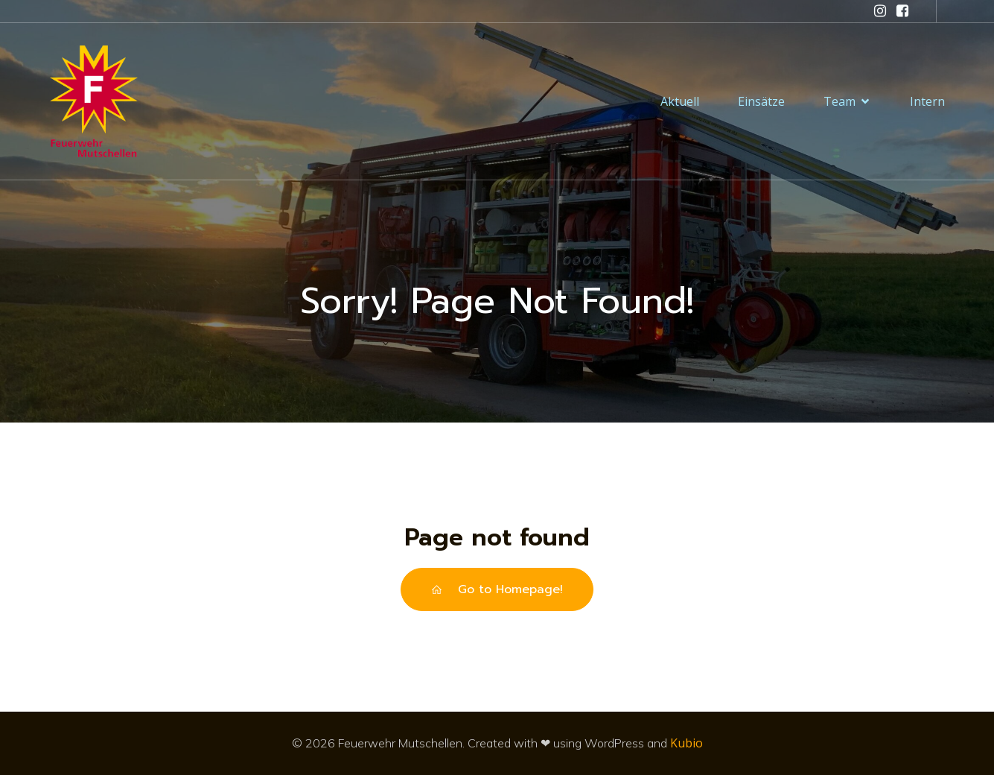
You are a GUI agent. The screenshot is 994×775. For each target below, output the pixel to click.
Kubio (686, 743)
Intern (927, 101)
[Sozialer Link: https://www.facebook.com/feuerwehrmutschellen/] (902, 11)
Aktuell (679, 101)
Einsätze (761, 101)
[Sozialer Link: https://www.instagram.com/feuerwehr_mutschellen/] (880, 11)
